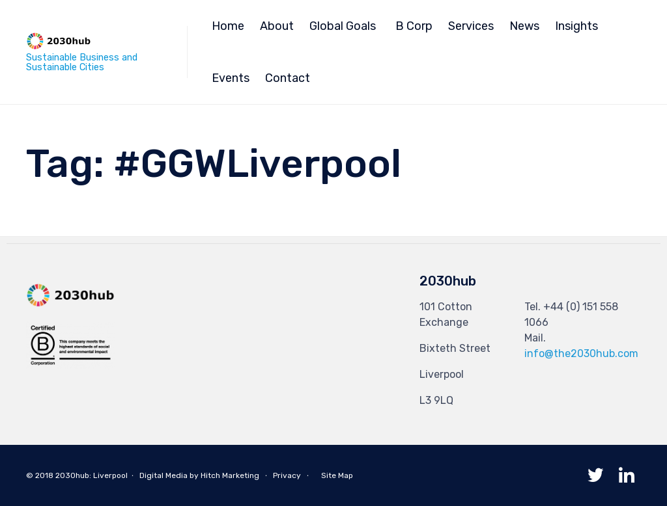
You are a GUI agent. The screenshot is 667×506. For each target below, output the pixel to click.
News (524, 26)
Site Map (337, 475)
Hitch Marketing (230, 475)
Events (230, 78)
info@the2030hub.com (581, 353)
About (277, 26)
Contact (287, 78)
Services (471, 26)
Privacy (287, 475)
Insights (576, 26)
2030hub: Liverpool (91, 475)
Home (228, 26)
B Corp (414, 26)
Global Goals (342, 26)
